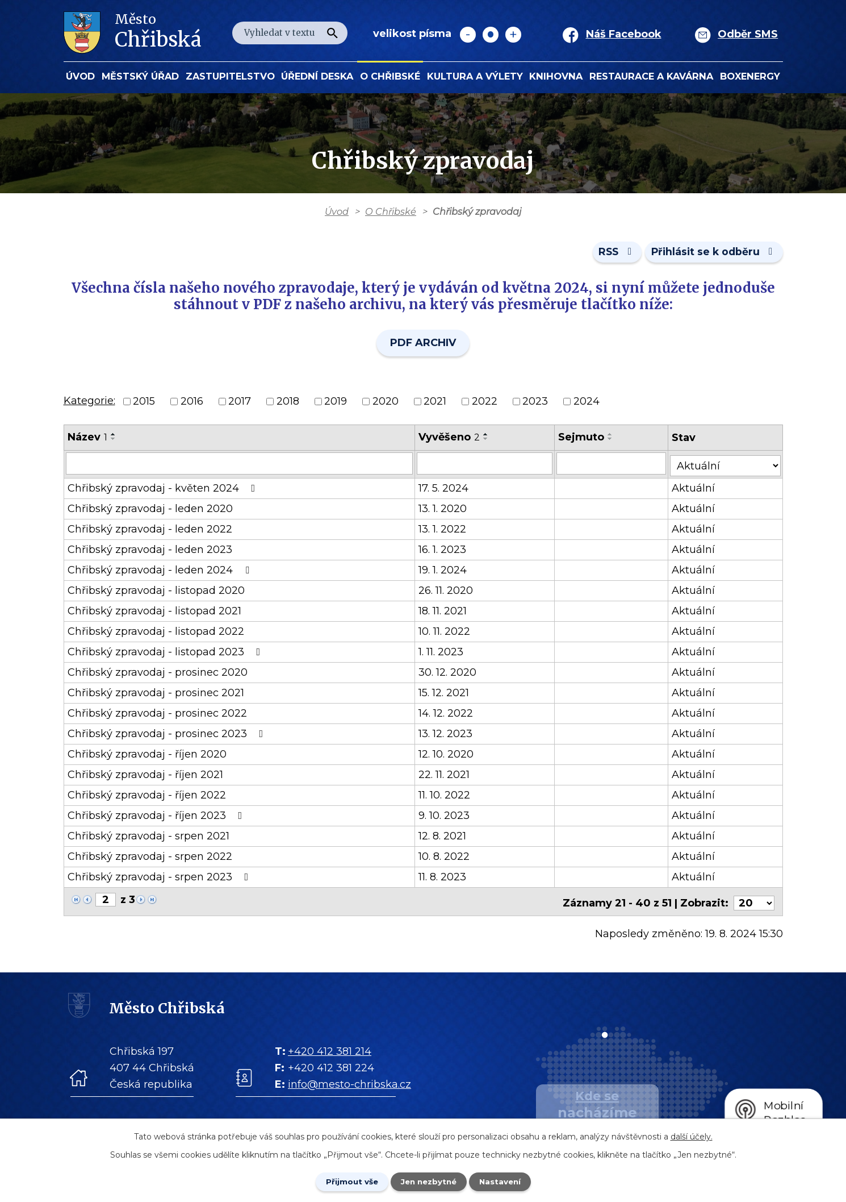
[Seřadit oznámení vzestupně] (113, 436)
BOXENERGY (750, 76)
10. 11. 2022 (447, 632)
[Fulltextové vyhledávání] (289, 33)
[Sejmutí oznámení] (615, 466)
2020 (385, 403)
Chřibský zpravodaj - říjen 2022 (147, 795)
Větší (513, 35)
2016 (192, 403)
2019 (335, 403)
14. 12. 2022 (448, 714)
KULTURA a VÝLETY (475, 76)
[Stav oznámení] (727, 465)
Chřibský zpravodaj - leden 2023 (150, 550)
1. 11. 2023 (443, 652)
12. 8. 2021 (445, 836)
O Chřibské (390, 76)
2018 (288, 403)
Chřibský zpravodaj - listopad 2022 (156, 632)
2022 (484, 403)
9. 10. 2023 (446, 816)
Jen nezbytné (428, 1181)
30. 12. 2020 (450, 673)
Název (87, 439)
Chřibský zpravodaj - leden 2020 (150, 509)
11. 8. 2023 (445, 877)
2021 (435, 403)
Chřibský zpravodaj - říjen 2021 (145, 775)
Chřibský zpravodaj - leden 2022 (150, 529)
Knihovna (556, 76)
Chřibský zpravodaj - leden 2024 (161, 570)
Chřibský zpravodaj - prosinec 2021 (156, 693)
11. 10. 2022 (447, 795)
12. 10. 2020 (448, 754)
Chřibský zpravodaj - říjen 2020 (147, 754)
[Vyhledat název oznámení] (241, 466)
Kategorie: (89, 403)
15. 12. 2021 (446, 693)
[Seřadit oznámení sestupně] (113, 441)
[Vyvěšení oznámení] (488, 466)
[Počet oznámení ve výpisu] (754, 900)
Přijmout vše (345, 1181)
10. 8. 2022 (446, 857)
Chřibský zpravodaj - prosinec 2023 (168, 734)
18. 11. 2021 (445, 611)
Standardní (491, 35)
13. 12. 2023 (448, 734)
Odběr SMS (748, 34)
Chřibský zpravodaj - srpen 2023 (160, 877)
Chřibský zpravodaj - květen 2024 (164, 489)
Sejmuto (585, 439)
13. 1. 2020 (445, 509)
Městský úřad (140, 76)
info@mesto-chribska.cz (349, 1082)
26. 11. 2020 (448, 591)
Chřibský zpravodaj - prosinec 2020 (158, 673)
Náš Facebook (623, 34)
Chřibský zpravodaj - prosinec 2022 (157, 714)
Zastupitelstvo (230, 76)
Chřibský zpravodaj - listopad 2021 (154, 611)
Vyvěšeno (452, 439)
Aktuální (697, 489)
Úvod (80, 76)
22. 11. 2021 (446, 775)
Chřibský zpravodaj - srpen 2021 (148, 836)
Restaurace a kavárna (651, 76)
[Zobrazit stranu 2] (105, 900)
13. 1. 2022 (445, 529)
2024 (586, 403)
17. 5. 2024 (446, 489)
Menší (468, 35)
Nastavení (505, 1181)
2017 (239, 403)
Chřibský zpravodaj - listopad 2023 (166, 652)
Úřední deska (317, 76)
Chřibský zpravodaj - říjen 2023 (157, 816)
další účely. (692, 1135)
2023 (535, 403)
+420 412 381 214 (329, 1049)
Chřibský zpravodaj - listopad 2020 (156, 591)
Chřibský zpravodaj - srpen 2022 (150, 857)
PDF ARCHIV (423, 345)
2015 (144, 403)
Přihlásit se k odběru (712, 254)
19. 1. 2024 (445, 570)
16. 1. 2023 (445, 550)
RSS (610, 254)
